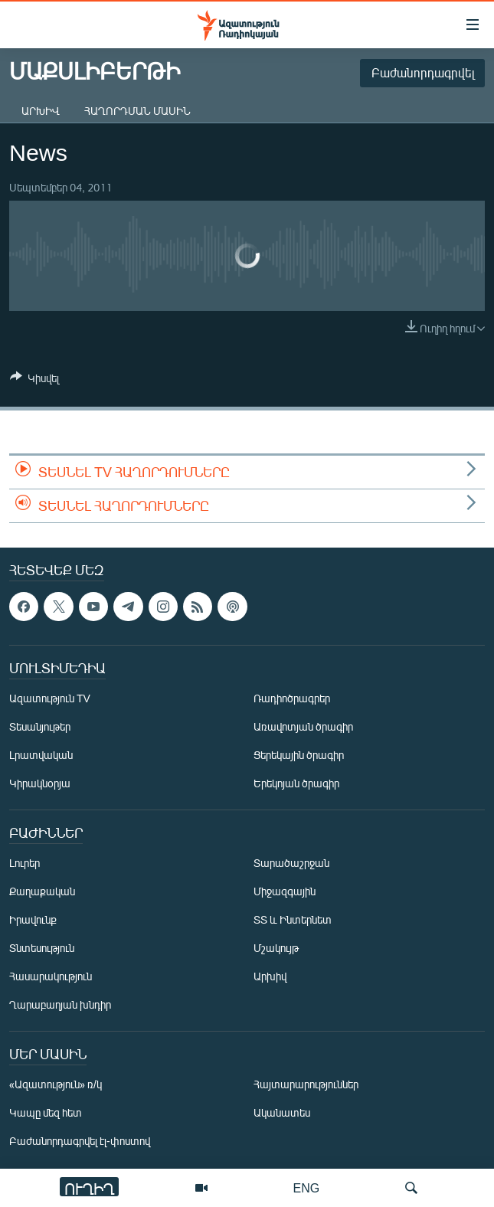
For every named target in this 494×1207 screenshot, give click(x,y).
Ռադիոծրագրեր (292, 698)
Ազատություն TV (49, 698)
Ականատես (282, 1112)
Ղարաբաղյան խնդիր (60, 1004)
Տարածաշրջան (291, 862)
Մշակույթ (276, 947)
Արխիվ (40, 110)
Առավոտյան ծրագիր (303, 726)
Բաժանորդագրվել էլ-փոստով (79, 1140)
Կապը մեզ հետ (45, 1112)
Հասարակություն (50, 976)
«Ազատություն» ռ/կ (55, 1084)
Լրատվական (41, 754)
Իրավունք (33, 919)
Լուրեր (24, 862)
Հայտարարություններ (306, 1084)
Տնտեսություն (41, 947)
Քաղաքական (42, 891)
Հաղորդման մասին (137, 110)
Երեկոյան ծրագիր (296, 783)
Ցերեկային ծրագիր (299, 754)
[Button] (34, 380)
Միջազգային (285, 891)
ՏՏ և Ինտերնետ (293, 919)
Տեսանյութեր (39, 726)
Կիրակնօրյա (39, 783)
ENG (306, 1187)
